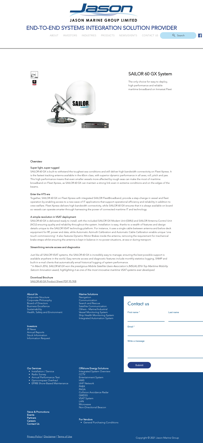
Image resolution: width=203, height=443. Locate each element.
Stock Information (37, 335)
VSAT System (86, 398)
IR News (31, 329)
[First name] (145, 318)
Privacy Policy (34, 436)
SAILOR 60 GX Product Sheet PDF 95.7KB (53, 281)
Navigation (85, 297)
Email (131, 326)
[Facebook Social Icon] (200, 35)
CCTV (82, 374)
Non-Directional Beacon (92, 407)
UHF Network (86, 383)
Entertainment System (91, 377)
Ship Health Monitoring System (96, 315)
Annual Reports (35, 332)
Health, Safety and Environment (44, 312)
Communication (88, 300)
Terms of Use (65, 436)
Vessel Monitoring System (93, 312)
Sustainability (34, 309)
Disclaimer (50, 436)
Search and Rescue (89, 303)
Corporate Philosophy (39, 300)
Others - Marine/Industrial (93, 309)
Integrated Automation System (96, 318)
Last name (173, 312)
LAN (81, 401)
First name (134, 312)
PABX (82, 386)
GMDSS (83, 395)
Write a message (136, 341)
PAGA (82, 389)
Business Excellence (38, 306)
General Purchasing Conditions (100, 422)
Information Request (38, 338)
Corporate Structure (38, 297)
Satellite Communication (93, 306)
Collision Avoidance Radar (93, 392)
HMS (81, 380)
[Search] (178, 35)
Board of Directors (37, 303)
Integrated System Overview (94, 371)
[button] (54, 35)
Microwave (85, 404)
